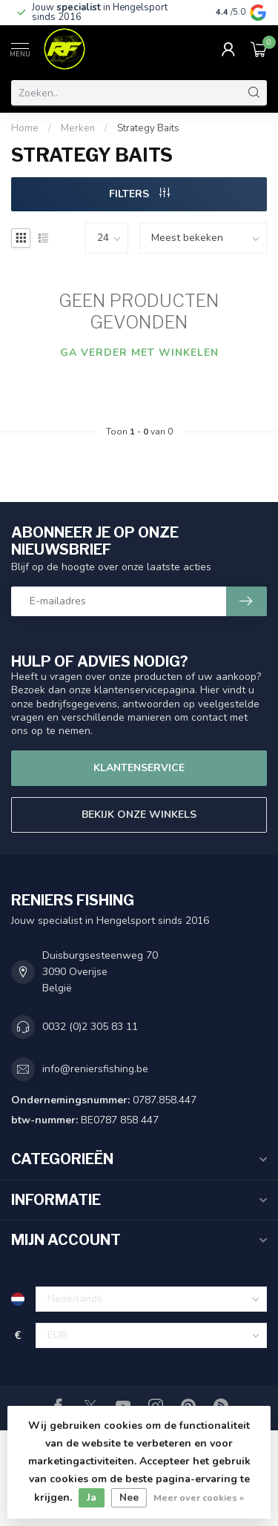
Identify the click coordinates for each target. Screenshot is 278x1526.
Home (25, 128)
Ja (91, 1497)
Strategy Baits (148, 128)
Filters (139, 194)
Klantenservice (139, 768)
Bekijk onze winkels (139, 814)
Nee (129, 1497)
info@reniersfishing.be (95, 1069)
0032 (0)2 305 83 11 (90, 1027)
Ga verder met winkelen (139, 353)
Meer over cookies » (198, 1497)
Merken (78, 128)
